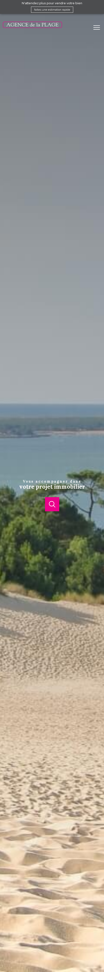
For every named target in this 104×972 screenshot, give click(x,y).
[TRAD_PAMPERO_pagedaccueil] (32, 27)
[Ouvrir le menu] (98, 27)
